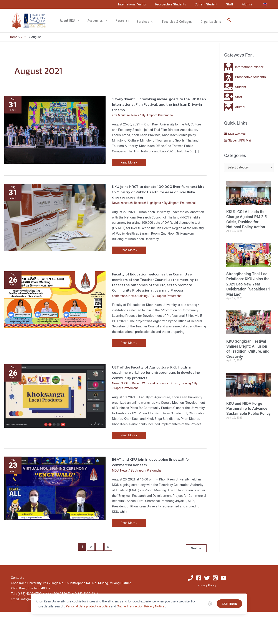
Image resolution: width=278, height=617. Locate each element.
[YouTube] (223, 583)
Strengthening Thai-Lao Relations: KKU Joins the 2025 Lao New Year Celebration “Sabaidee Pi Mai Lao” (248, 296)
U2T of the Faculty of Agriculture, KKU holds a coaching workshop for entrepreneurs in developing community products (157, 378)
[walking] (245, 77)
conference (120, 301)
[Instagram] (215, 583)
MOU (115, 477)
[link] (265, 4)
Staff (232, 4)
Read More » (130, 162)
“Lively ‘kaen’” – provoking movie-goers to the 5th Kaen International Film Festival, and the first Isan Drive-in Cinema (159, 104)
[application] (76, 20)
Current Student (211, 4)
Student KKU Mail (238, 140)
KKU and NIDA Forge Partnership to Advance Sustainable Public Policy (248, 433)
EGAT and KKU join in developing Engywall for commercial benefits (156, 468)
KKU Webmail (236, 134)
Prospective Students (178, 4)
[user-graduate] (234, 107)
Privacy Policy (207, 591)
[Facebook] (199, 583)
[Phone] (190, 583)
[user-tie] (243, 67)
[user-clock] (235, 87)
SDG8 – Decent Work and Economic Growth (153, 389)
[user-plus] (233, 97)
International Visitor (142, 4)
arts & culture (121, 115)
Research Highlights (150, 203)
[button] (216, 21)
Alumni (248, 4)
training (144, 301)
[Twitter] (207, 583)
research (128, 203)
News (137, 115)
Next (195, 553)
